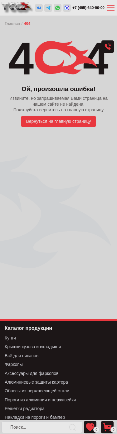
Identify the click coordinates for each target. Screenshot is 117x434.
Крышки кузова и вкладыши (33, 346)
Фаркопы (14, 364)
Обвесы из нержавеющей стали (37, 390)
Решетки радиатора (25, 408)
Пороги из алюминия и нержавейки (40, 399)
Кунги (10, 337)
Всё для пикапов (21, 355)
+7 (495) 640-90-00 (88, 8)
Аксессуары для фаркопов (32, 373)
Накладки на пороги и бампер (35, 417)
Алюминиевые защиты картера (36, 382)
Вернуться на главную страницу (58, 121)
